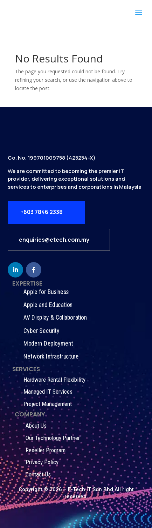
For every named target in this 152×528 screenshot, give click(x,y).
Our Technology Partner (53, 437)
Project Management (47, 403)
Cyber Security (41, 330)
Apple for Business (46, 291)
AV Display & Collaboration (55, 317)
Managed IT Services (47, 391)
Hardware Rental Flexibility (54, 379)
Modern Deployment (48, 343)
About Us (36, 425)
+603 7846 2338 (41, 212)
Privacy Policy (42, 462)
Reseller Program (45, 450)
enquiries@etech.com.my (54, 239)
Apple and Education (47, 304)
